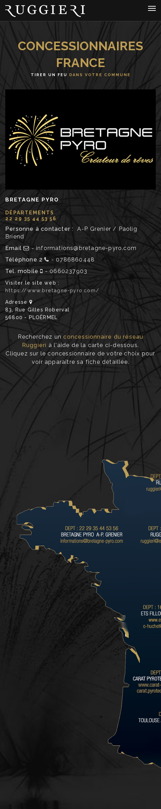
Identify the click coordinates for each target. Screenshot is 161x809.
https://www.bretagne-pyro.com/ (52, 290)
